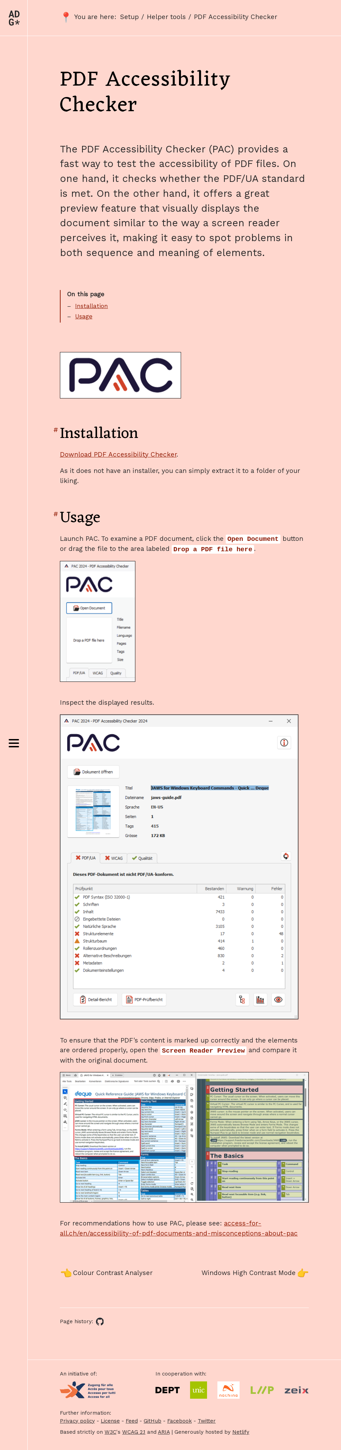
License (110, 1421)
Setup (129, 17)
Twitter (207, 1421)
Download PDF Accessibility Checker (118, 454)
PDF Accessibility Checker (235, 17)
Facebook (179, 1421)
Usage (83, 316)
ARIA (164, 1432)
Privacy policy (77, 1421)
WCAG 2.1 (133, 1432)
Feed (132, 1421)
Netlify (240, 1432)
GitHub (152, 1421)
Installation (91, 305)
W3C (110, 1432)
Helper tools (166, 17)
